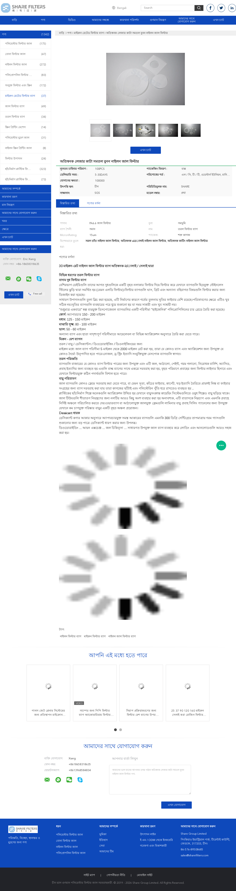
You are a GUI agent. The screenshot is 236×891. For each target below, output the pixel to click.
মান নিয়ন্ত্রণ (8, 205)
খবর (4, 221)
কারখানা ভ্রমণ (9, 197)
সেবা (102, 845)
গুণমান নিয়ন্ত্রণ (158, 20)
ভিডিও (72, 20)
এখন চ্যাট (218, 20)
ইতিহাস (103, 840)
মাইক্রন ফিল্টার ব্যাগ (95, 636)
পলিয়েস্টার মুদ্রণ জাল (25, 138)
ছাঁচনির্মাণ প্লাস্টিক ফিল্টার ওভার (25, 180)
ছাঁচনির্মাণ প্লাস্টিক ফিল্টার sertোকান (26, 169)
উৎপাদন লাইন (148, 834)
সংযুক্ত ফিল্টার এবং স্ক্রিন (25, 86)
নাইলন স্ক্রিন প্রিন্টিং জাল (25, 148)
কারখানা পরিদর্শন (129, 20)
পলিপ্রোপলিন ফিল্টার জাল (25, 75)
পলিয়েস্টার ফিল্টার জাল (25, 44)
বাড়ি (14, 20)
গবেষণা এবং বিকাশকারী (153, 845)
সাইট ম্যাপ (89, 875)
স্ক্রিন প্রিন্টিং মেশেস (25, 127)
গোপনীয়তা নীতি (116, 875)
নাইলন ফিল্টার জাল (25, 65)
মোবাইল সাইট (144, 875)
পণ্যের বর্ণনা (93, 203)
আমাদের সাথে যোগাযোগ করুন (186, 20)
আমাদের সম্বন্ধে (100, 20)
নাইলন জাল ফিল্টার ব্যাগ (122, 636)
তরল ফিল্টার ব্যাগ (25, 117)
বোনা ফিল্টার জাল (25, 54)
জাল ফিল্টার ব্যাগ (25, 106)
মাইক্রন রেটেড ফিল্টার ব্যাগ (25, 96)
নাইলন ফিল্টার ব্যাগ (70, 636)
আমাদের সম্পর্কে (11, 188)
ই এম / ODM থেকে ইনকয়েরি (156, 840)
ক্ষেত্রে (5, 229)
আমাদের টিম (106, 851)
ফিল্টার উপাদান (25, 159)
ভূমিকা (102, 834)
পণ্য (43, 20)
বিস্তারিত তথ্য (67, 203)
